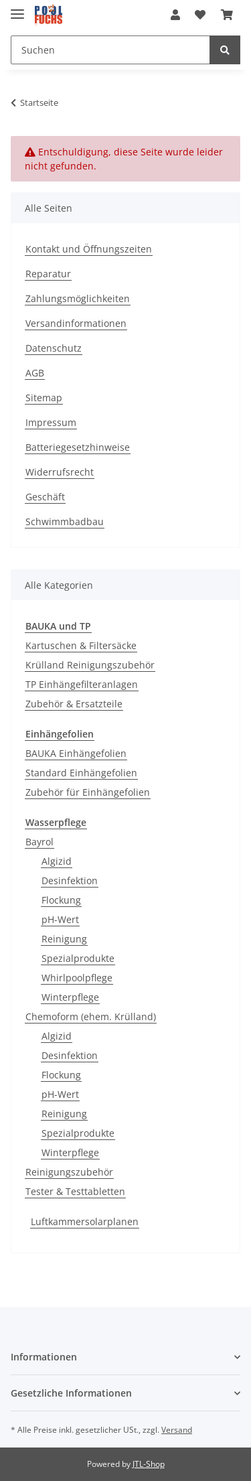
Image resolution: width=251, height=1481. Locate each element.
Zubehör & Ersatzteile (73, 703)
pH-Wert (60, 919)
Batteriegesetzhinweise (77, 447)
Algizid (56, 861)
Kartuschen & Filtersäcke (81, 645)
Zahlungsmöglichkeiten (77, 298)
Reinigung (64, 938)
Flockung (61, 900)
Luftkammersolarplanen (85, 1221)
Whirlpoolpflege (76, 977)
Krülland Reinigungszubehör (90, 664)
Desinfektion (69, 880)
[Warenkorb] (227, 14)
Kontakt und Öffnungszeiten (88, 248)
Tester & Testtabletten (75, 1191)
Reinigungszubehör (69, 1172)
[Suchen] (110, 50)
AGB (34, 372)
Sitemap (43, 397)
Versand (176, 1429)
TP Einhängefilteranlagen (81, 684)
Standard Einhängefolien (81, 772)
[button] (175, 14)
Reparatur (48, 273)
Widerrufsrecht (59, 472)
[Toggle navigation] (17, 8)
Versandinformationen (76, 323)
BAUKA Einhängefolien (76, 753)
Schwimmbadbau (64, 521)
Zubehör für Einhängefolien (87, 792)
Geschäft (45, 496)
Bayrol (39, 841)
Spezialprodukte (77, 958)
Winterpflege (70, 997)
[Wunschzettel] (200, 14)
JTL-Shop (149, 1464)
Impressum (50, 422)
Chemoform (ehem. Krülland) (90, 1016)
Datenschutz (53, 348)
